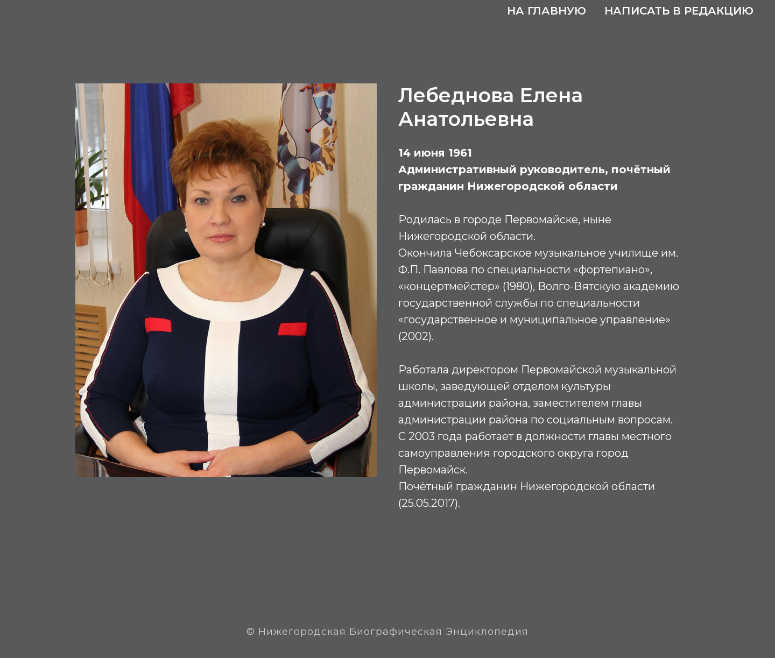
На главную (546, 10)
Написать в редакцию (678, 10)
